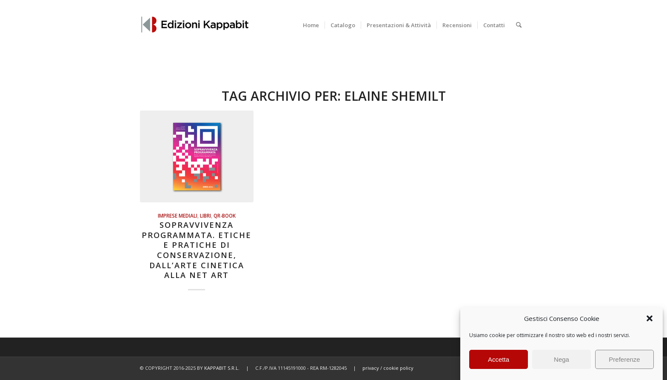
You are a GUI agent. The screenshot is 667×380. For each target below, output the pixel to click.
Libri (205, 215)
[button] (649, 318)
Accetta (498, 359)
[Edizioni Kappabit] (194, 25)
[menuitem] (311, 25)
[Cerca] (518, 25)
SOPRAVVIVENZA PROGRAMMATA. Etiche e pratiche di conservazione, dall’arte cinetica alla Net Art (196, 250)
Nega (561, 359)
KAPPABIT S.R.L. (221, 368)
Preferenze (624, 359)
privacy (370, 368)
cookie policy (398, 368)
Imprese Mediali (177, 215)
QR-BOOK (225, 215)
